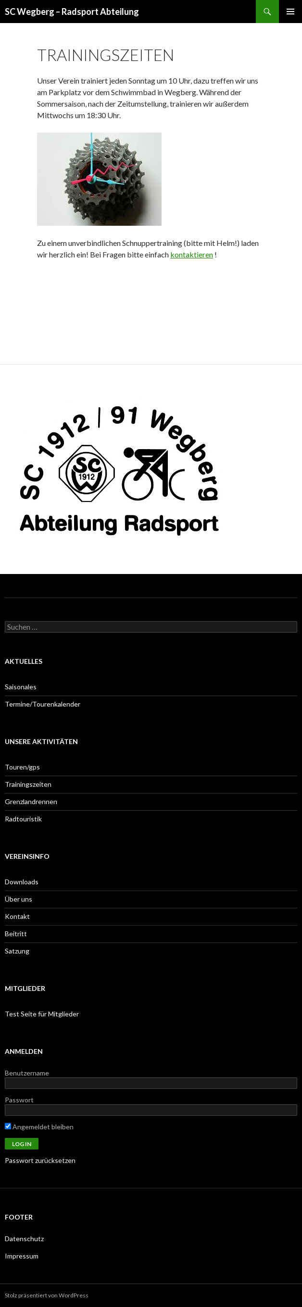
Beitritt (16, 933)
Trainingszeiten (28, 784)
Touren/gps (22, 767)
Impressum (21, 1256)
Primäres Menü (290, 11)
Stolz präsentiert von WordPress (46, 1295)
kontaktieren (191, 254)
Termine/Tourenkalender (42, 704)
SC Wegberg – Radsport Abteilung (72, 11)
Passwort (19, 1100)
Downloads (21, 882)
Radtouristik (23, 819)
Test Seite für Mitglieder (42, 1014)
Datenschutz (24, 1238)
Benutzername (27, 1073)
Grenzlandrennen (31, 801)
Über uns (18, 899)
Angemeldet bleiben (39, 1127)
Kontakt (17, 916)
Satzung (17, 951)
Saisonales (21, 687)
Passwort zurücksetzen (40, 1160)
